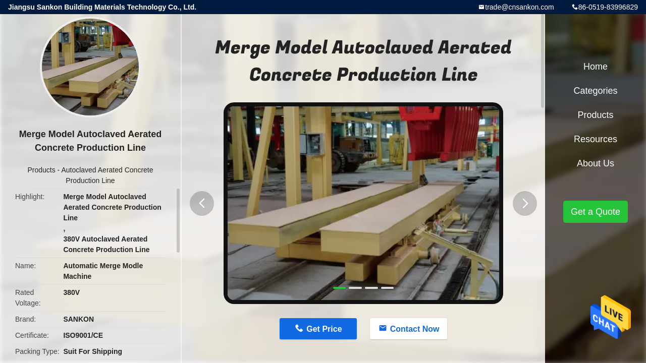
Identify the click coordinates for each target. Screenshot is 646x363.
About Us (595, 163)
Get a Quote (595, 212)
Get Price (324, 329)
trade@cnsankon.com (519, 7)
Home (595, 67)
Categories (595, 91)
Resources (595, 139)
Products (41, 170)
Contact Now (415, 329)
